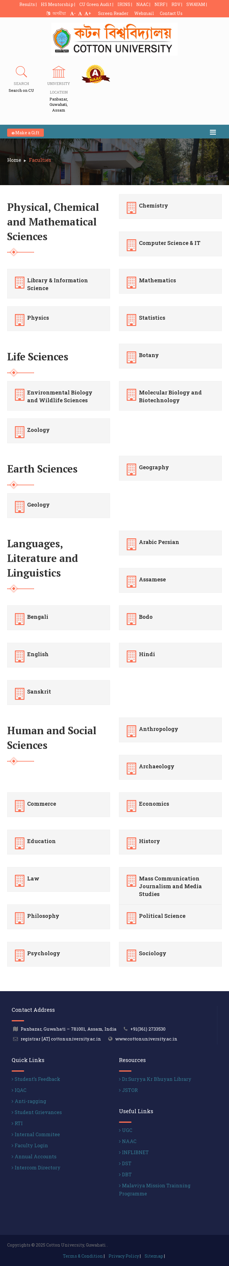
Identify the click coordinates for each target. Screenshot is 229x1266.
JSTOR (128, 1090)
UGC (125, 1130)
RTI (17, 1123)
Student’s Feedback (36, 1079)
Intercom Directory (36, 1167)
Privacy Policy (124, 1256)
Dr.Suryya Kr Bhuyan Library (155, 1079)
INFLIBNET (134, 1152)
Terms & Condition (83, 1256)
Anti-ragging (29, 1101)
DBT (125, 1174)
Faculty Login (30, 1145)
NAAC (127, 1141)
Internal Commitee (36, 1134)
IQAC (19, 1090)
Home (14, 160)
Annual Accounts (34, 1156)
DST (125, 1163)
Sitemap (154, 1256)
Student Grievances (37, 1112)
